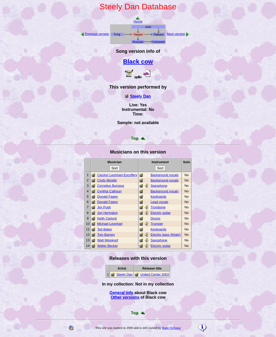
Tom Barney (106, 235)
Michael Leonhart (110, 224)
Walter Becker (107, 246)
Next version (176, 34)
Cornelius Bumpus (110, 186)
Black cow (138, 61)
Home (138, 19)
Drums (155, 218)
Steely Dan (140, 96)
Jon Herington (107, 213)
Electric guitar (161, 213)
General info (121, 293)
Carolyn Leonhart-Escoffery (117, 175)
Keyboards (158, 196)
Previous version (97, 34)
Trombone (158, 207)
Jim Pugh (104, 207)
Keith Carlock (107, 218)
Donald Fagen (107, 196)
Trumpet (157, 224)
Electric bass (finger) (166, 235)
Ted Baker (104, 229)
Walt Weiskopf (107, 240)
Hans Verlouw (171, 328)
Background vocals (165, 175)
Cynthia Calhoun (109, 191)
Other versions (125, 297)
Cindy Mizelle (107, 180)
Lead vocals (159, 202)
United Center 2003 (154, 274)
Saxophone (159, 186)
